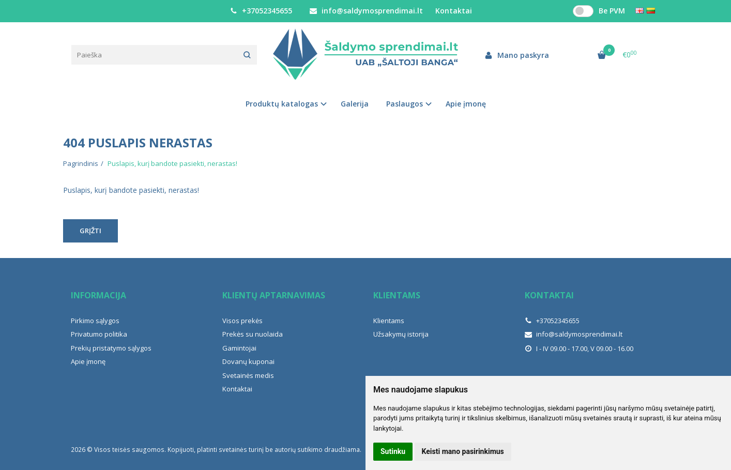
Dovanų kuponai (248, 361)
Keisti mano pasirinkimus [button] (463, 451)
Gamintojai (239, 348)
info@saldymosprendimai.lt (366, 11)
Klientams (396, 295)
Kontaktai (453, 11)
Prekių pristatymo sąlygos (111, 348)
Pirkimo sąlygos (95, 320)
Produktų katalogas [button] (282, 104)
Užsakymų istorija (401, 334)
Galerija (355, 104)
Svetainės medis (248, 375)
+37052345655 (261, 11)
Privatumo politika (99, 334)
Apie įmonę (466, 104)
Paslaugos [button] (404, 104)
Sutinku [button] (392, 451)
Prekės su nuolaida (252, 334)
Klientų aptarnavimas (273, 295)
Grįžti (90, 230)
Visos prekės (242, 320)
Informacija (98, 295)
